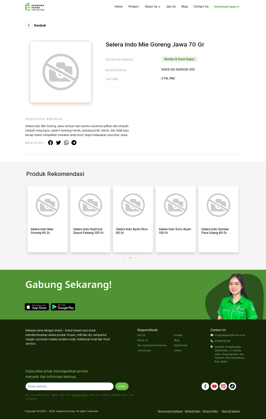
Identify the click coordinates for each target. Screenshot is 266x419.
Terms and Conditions (170, 411)
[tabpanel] (47, 220)
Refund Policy (193, 411)
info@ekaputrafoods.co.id (230, 335)
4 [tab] (141, 258)
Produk (178, 335)
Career (178, 350)
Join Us (171, 6)
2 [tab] (130, 258)
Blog (184, 6)
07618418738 (222, 340)
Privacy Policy (80, 394)
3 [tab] (136, 258)
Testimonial (180, 345)
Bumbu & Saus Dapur (179, 59)
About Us (152, 6)
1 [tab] (124, 258)
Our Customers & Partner (152, 345)
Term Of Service (231, 411)
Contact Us (201, 6)
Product (133, 6)
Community (144, 350)
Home (119, 6)
